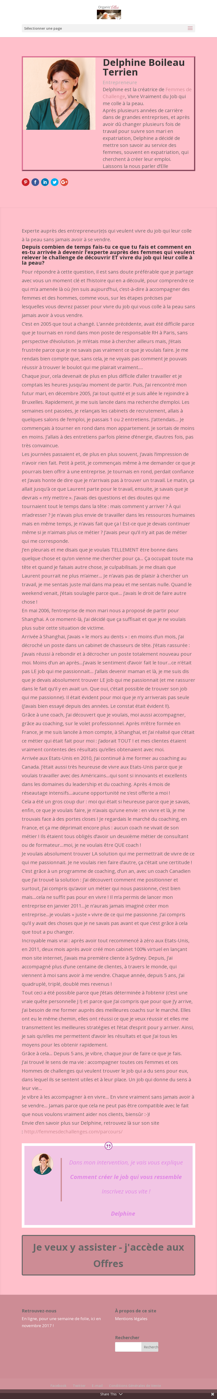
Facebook (58, 1385)
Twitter (79, 1385)
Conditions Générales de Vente (135, 1385)
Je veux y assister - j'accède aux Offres (108, 1255)
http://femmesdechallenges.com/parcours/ (73, 1131)
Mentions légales (131, 1318)
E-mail (97, 1385)
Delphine (123, 1213)
